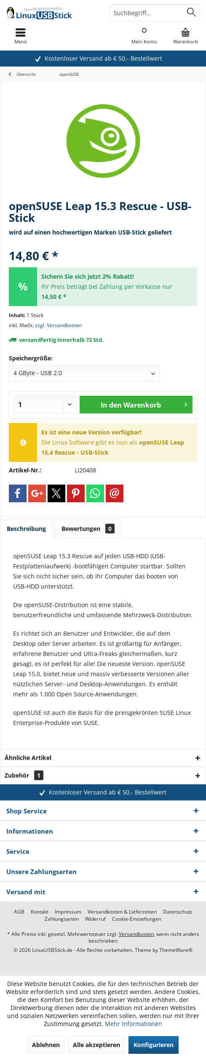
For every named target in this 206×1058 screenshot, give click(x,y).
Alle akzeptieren (96, 1045)
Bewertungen (88, 528)
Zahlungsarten (62, 919)
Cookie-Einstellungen (136, 919)
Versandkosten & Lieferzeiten (122, 912)
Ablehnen (46, 1045)
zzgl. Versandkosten (58, 325)
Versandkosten (136, 934)
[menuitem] (185, 36)
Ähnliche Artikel (28, 758)
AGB (19, 912)
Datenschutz (178, 912)
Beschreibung (26, 529)
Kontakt (39, 912)
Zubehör (24, 775)
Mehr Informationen (133, 1024)
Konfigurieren (154, 1045)
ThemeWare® (176, 950)
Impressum (68, 912)
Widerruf (95, 919)
